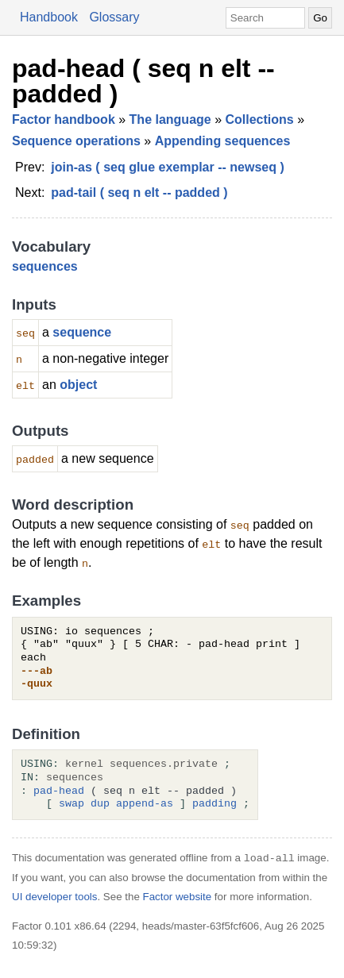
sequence (81, 332)
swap (71, 804)
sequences (45, 266)
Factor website (177, 897)
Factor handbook (63, 119)
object (78, 384)
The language (170, 119)
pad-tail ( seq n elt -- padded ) (139, 192)
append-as (144, 804)
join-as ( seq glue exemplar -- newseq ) (167, 167)
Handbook (49, 17)
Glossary (114, 17)
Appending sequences (223, 141)
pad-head (58, 791)
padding (214, 804)
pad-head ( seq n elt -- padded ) (143, 81)
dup (100, 804)
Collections (260, 119)
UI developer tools (54, 897)
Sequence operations (76, 141)
